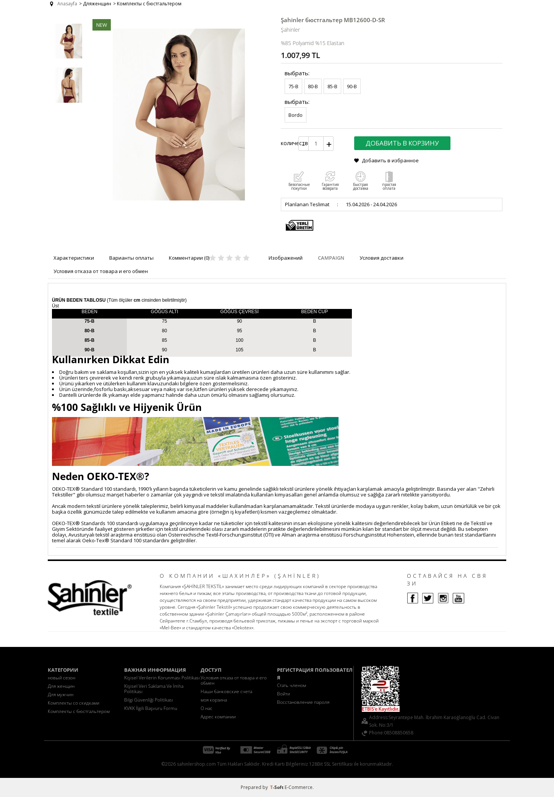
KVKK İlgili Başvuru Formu (150, 708)
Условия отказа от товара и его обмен (234, 680)
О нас (206, 708)
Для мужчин (60, 694)
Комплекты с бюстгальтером (79, 711)
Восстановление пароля (303, 702)
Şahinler (290, 29)
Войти (283, 693)
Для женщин (61, 686)
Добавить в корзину (402, 143)
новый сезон (61, 677)
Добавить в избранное (390, 160)
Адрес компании (218, 716)
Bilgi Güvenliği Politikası (148, 700)
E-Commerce (299, 787)
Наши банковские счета (226, 691)
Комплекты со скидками (73, 703)
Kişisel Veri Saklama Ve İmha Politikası (153, 689)
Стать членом (291, 685)
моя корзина (214, 700)
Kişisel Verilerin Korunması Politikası (162, 677)
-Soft (277, 787)
